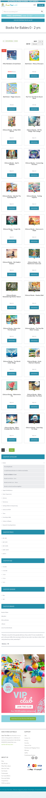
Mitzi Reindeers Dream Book (12, 64)
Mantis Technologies (29, 789)
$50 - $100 (4, 546)
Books (16, 41)
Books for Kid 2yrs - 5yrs (10, 478)
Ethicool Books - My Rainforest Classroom (34, 262)
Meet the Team (5, 768)
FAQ (25, 735)
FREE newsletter (5, 783)
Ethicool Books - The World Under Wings (11, 362)
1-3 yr (3, 574)
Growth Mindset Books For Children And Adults (16, 470)
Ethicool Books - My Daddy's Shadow (12, 262)
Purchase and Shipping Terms (32, 748)
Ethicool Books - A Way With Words (12, 130)
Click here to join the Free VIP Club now (23, 718)
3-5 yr (3, 578)
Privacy (26, 740)
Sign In (30, 795)
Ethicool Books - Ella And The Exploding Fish (12, 196)
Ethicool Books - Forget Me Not (11, 229)
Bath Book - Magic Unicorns (11, 97)
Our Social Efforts (5, 775)
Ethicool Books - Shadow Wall (34, 295)
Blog (2, 761)
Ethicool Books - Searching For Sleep (34, 428)
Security (26, 743)
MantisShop (24, 792)
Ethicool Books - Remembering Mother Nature (12, 296)
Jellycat (3, 624)
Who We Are (4, 763)
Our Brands (4, 771)
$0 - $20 (4, 538)
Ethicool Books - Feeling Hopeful (34, 196)
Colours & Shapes (6, 521)
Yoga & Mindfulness (7, 490)
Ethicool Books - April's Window (12, 163)
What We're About (6, 766)
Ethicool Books (5, 620)
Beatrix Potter (4, 612)
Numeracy (4, 502)
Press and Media (5, 778)
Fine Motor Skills (6, 517)
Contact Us (27, 738)
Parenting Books (8, 466)
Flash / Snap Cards (6, 494)
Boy (3, 595)
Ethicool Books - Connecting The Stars (34, 163)
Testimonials (4, 773)
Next (11, 450)
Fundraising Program (29, 755)
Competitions (4, 780)
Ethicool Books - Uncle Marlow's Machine (34, 362)
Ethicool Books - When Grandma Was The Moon (34, 395)
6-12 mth (4, 570)
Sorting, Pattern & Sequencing (9, 505)
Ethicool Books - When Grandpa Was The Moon (11, 428)
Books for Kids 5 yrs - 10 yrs (11, 482)
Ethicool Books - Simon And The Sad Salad (11, 329)
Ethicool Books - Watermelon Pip (12, 395)
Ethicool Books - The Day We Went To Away (34, 329)
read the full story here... (7, 744)
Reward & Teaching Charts (8, 525)
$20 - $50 (4, 542)
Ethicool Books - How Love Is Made (34, 229)
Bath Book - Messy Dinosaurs (34, 64)
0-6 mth (4, 566)
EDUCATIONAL (9, 41)
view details (11, 76)
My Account (15, 795)
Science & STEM (6, 509)
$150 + (3, 553)
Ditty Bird (3, 616)
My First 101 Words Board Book (34, 97)
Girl (3, 599)
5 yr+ (3, 582)
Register (23, 795)
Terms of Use (27, 745)
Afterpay (26, 750)
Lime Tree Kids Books (6, 627)
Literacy (4, 498)
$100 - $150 (5, 549)
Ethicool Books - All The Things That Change (34, 130)
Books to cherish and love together (12, 486)
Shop (42, 5)
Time (3, 513)
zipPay (26, 752)
